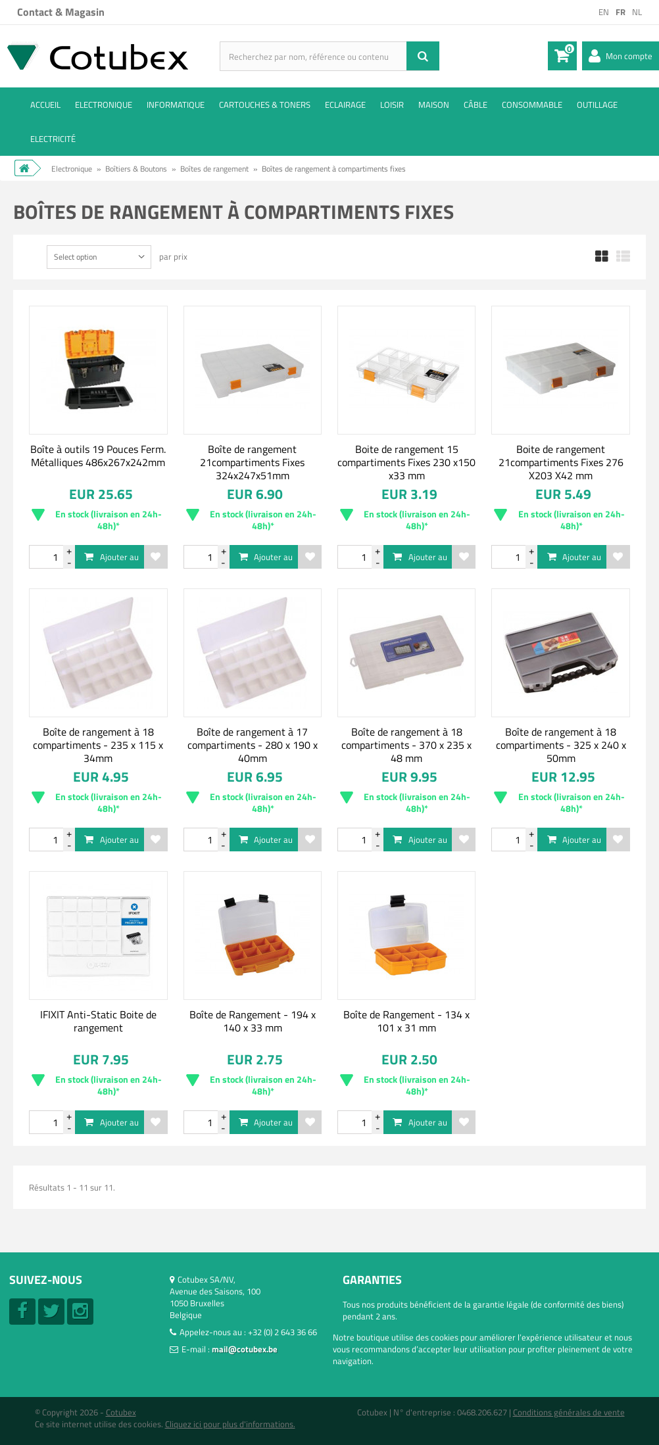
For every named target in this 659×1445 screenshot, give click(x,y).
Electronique (103, 104)
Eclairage (345, 104)
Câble (475, 104)
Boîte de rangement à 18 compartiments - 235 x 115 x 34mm (98, 745)
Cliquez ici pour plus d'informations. (230, 1424)
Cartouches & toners (264, 104)
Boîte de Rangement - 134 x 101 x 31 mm (406, 1021)
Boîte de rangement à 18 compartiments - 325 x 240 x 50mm (561, 745)
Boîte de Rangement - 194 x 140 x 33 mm (252, 1021)
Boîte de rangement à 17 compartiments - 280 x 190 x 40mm (252, 745)
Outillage (597, 104)
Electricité (53, 138)
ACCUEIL (45, 104)
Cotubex (121, 1412)
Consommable (532, 104)
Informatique (176, 104)
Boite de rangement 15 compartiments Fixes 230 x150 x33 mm (406, 462)
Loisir (392, 104)
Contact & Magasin (61, 12)
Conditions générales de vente (569, 1412)
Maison (433, 104)
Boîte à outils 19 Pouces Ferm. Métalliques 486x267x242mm (98, 455)
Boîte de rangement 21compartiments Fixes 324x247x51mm (252, 462)
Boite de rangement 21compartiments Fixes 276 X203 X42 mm (561, 462)
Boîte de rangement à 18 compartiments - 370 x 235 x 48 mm (406, 745)
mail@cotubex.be (245, 1349)
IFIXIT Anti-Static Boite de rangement (98, 1021)
